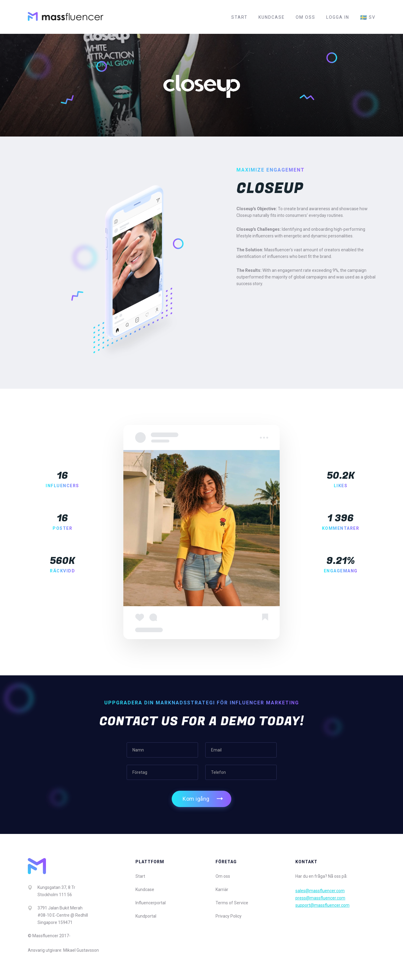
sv (367, 17)
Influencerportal (150, 902)
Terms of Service (232, 902)
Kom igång (196, 799)
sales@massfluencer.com (320, 890)
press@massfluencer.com (320, 898)
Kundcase (271, 17)
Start (239, 17)
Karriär (222, 889)
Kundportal (145, 916)
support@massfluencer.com (322, 905)
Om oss (305, 17)
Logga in (337, 17)
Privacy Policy (229, 916)
